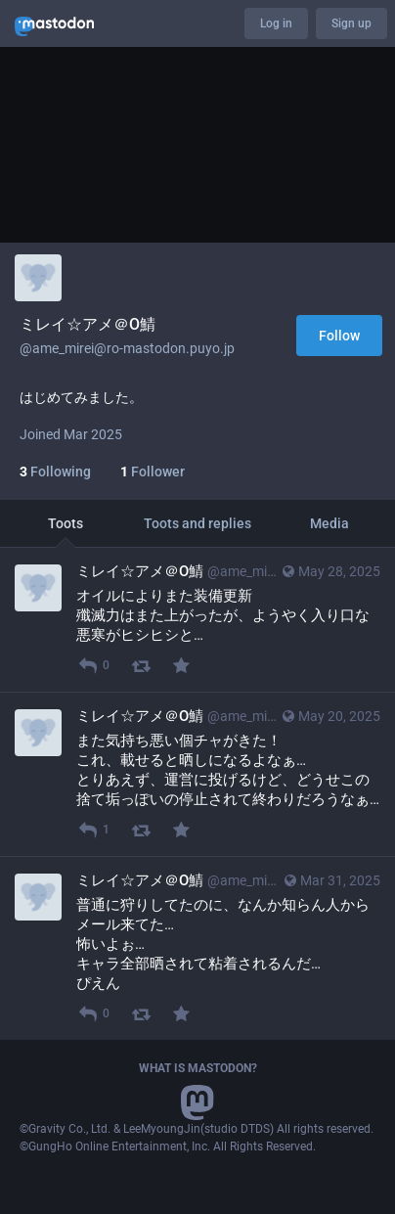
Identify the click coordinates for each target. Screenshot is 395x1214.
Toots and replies (197, 523)
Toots (65, 523)
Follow (339, 335)
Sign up (351, 23)
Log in (276, 23)
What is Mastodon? (198, 1068)
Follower (152, 471)
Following (55, 471)
